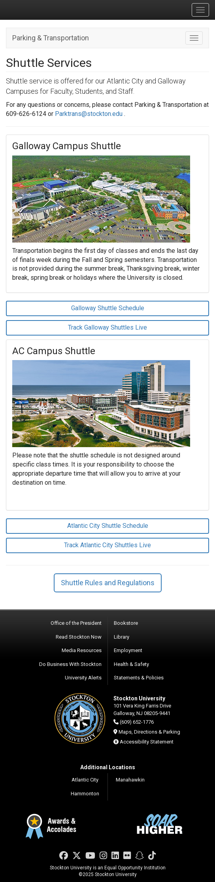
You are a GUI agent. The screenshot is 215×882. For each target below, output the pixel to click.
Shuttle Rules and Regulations (108, 583)
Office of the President (76, 623)
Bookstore (126, 623)
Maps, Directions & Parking (149, 732)
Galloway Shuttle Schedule (107, 308)
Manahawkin (130, 780)
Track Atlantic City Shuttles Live (107, 545)
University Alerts (83, 678)
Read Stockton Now (79, 637)
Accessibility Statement (147, 742)
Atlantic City (85, 780)
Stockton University (43, 9)
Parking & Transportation (50, 38)
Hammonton (85, 794)
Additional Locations (107, 767)
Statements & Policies (139, 678)
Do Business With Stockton (70, 664)
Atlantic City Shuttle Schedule (107, 525)
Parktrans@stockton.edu (89, 114)
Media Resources (82, 650)
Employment (128, 650)
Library (121, 637)
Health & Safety (131, 664)
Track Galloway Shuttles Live (107, 327)
